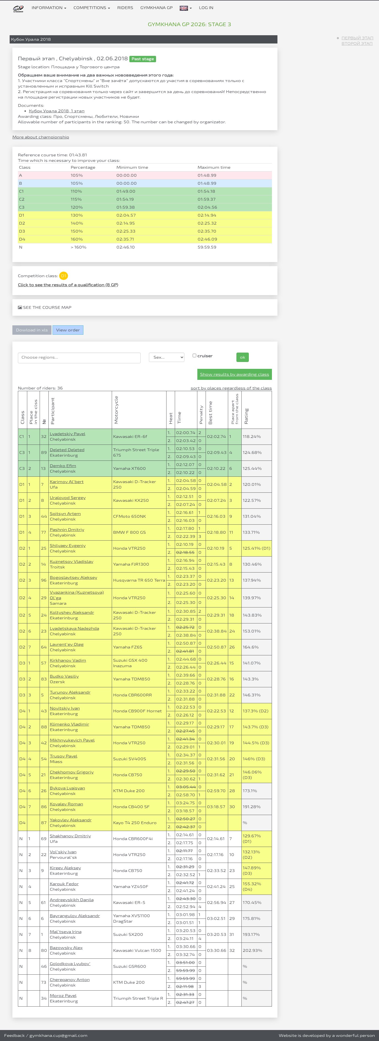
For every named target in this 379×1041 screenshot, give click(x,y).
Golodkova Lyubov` (70, 963)
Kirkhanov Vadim (68, 660)
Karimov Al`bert (67, 481)
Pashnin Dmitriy (67, 529)
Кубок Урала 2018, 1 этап (56, 110)
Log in (206, 7)
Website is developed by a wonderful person (327, 1035)
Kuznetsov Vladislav (71, 561)
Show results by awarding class (234, 374)
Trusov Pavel (63, 756)
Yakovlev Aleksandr (71, 819)
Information (49, 7)
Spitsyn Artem (65, 513)
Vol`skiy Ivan (63, 851)
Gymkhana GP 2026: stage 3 (189, 24)
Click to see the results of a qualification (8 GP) (68, 284)
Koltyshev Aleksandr (72, 612)
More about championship (40, 137)
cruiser (202, 355)
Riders (125, 7)
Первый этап (357, 38)
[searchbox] (79, 357)
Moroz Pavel (63, 995)
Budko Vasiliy (64, 676)
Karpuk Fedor (64, 883)
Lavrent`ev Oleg (67, 644)
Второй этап (357, 43)
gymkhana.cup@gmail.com (58, 1035)
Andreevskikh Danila (72, 899)
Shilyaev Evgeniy (68, 545)
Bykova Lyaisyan (67, 788)
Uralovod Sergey (68, 497)
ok (242, 357)
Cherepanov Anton (70, 979)
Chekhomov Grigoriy (72, 772)
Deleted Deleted (67, 449)
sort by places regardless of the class (231, 388)
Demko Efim (63, 465)
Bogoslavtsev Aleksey (73, 577)
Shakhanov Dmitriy (70, 835)
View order (68, 330)
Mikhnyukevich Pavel (72, 740)
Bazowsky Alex (66, 947)
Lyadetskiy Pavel (67, 433)
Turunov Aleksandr (70, 692)
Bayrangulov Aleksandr (75, 915)
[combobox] (79, 358)
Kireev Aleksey (65, 867)
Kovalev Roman (66, 804)
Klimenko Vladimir (69, 724)
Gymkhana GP (156, 7)
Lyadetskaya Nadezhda (74, 628)
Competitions (91, 7)
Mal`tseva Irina (65, 931)
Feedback (14, 1035)
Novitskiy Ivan (65, 708)
